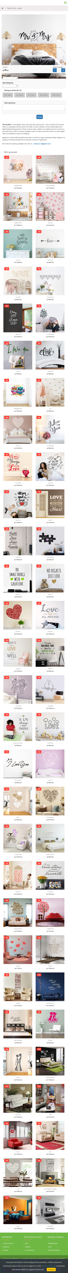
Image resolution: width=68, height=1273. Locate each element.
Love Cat (18, 1226)
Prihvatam (51, 1269)
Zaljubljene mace (18, 223)
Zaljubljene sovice (18, 408)
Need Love (18, 520)
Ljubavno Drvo (50, 929)
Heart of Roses (50, 817)
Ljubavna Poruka (18, 929)
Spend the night (18, 1040)
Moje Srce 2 (18, 1114)
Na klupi (50, 1040)
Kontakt (5, 1250)
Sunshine (18, 1003)
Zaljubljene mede (18, 185)
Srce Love (18, 446)
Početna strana (8, 1243)
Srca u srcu (18, 631)
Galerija (27, 1247)
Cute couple (18, 706)
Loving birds (50, 706)
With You (50, 669)
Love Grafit (50, 371)
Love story (50, 892)
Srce (18, 1189)
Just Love (50, 594)
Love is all (50, 483)
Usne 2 (18, 1152)
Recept (50, 966)
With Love (18, 594)
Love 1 (50, 1152)
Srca (50, 408)
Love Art (50, 520)
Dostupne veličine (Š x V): (13, 90)
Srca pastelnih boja (50, 185)
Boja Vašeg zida (8, 83)
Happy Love (18, 334)
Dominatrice (50, 1226)
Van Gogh (18, 669)
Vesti (50, 1247)
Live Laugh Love (50, 1003)
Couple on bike (18, 854)
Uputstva (6, 1247)
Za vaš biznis (29, 1250)
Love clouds (50, 743)
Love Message (50, 446)
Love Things (18, 483)
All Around (50, 631)
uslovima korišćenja (49, 1266)
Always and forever (18, 743)
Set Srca (18, 966)
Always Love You (50, 854)
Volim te (50, 780)
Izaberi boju (7, 75)
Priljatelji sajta (53, 1243)
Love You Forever (50, 334)
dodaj (39, 116)
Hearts (18, 817)
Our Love (18, 260)
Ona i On (18, 1077)
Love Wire (18, 297)
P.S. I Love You (18, 780)
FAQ (26, 1243)
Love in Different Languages (50, 1189)
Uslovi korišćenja (53, 1250)
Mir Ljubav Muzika (50, 1077)
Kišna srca (18, 892)
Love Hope (18, 557)
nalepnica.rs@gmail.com (42, 143)
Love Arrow (50, 260)
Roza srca (50, 223)
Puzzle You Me (50, 557)
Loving (18, 371)
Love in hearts (50, 297)
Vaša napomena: (10, 103)
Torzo (50, 1114)
